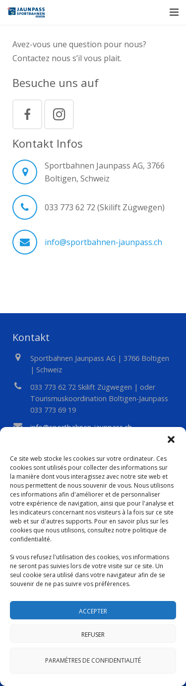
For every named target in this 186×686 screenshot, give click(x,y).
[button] (171, 439)
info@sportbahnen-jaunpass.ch (103, 242)
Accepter (93, 611)
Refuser (93, 634)
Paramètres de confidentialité (93, 660)
